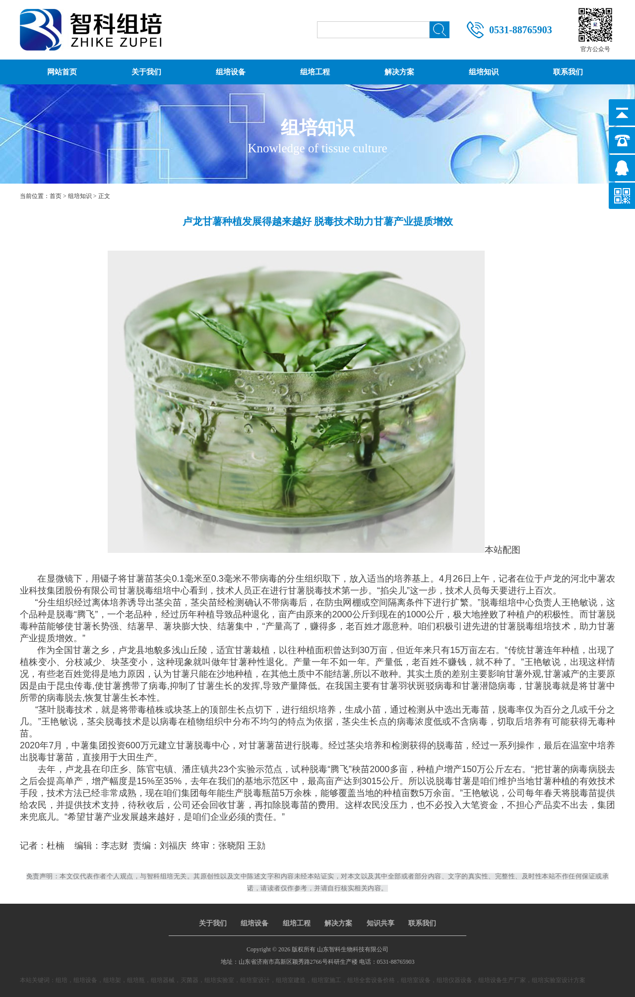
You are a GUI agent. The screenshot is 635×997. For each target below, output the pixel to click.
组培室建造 (291, 980)
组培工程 (315, 72)
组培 (61, 980)
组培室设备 (416, 980)
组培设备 (231, 72)
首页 (56, 196)
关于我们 (146, 72)
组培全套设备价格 (371, 980)
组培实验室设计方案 (558, 980)
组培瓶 (136, 980)
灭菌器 (189, 980)
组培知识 (484, 72)
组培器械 (163, 980)
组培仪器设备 (454, 980)
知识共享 (380, 923)
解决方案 (399, 72)
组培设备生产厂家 (502, 980)
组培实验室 (219, 980)
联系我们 (568, 72)
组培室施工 (326, 980)
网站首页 (62, 72)
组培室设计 (255, 980)
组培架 (112, 980)
